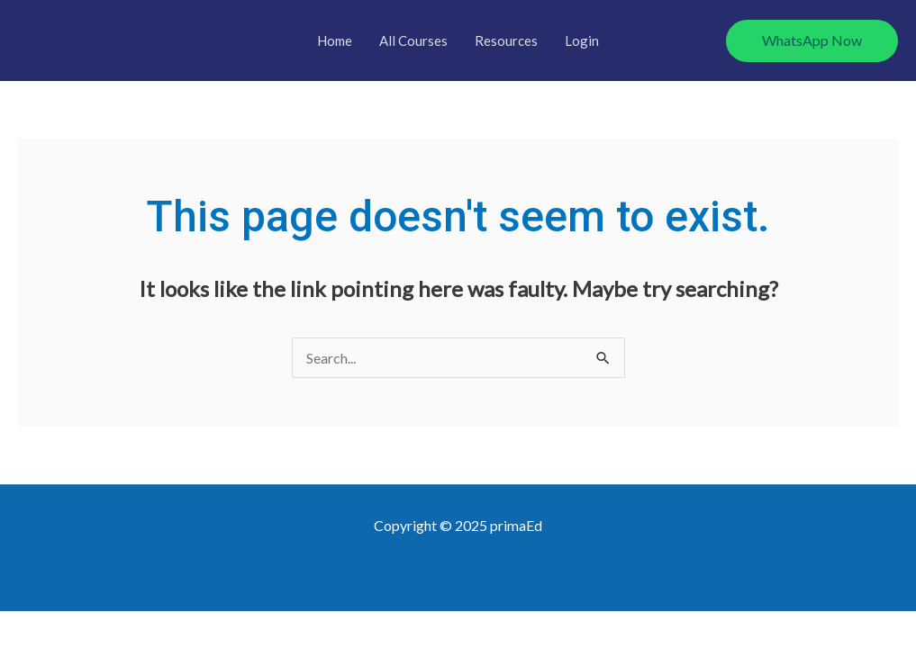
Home (334, 40)
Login (582, 40)
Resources (506, 40)
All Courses (413, 40)
